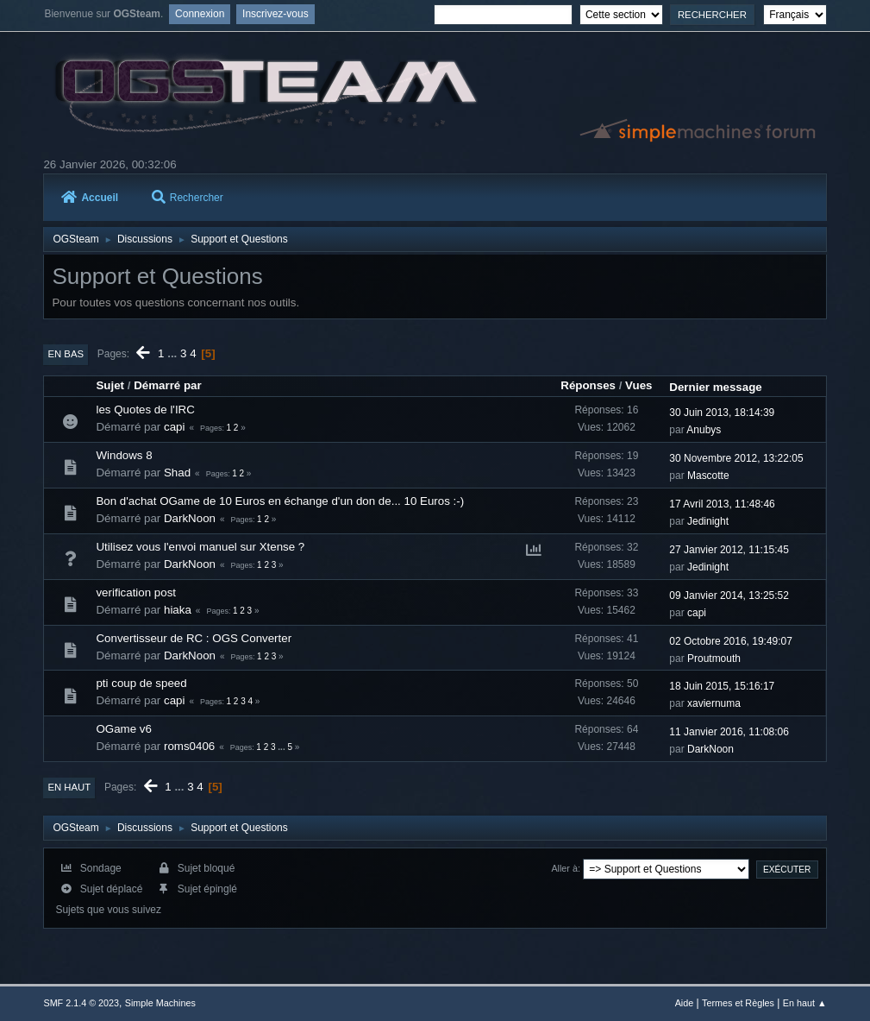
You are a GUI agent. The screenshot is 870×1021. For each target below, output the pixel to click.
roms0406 (189, 746)
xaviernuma (714, 703)
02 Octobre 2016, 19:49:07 (730, 641)
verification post (136, 592)
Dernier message (715, 387)
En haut (69, 787)
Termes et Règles (738, 1003)
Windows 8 (124, 455)
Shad (177, 472)
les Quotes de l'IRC (145, 409)
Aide (684, 1003)
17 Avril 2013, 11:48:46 (721, 504)
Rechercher (187, 198)
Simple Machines (160, 1003)
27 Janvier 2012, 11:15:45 (729, 550)
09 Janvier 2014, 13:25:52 (729, 595)
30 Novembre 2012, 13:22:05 (736, 458)
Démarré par (168, 385)
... (173, 353)
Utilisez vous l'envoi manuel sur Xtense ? (200, 546)
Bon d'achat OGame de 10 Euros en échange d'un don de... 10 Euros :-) (280, 501)
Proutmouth (714, 658)
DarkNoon (190, 518)
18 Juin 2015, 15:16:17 (721, 686)
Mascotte (708, 476)
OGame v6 (123, 728)
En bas (65, 354)
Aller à (564, 868)
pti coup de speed (141, 683)
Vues (638, 385)
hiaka (177, 609)
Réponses (588, 385)
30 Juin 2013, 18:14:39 (721, 413)
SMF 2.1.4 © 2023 (81, 1003)
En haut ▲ (805, 1003)
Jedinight (708, 521)
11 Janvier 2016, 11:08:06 (729, 732)
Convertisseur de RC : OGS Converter (193, 638)
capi (174, 426)
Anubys (703, 430)
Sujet (110, 385)
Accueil (89, 198)
